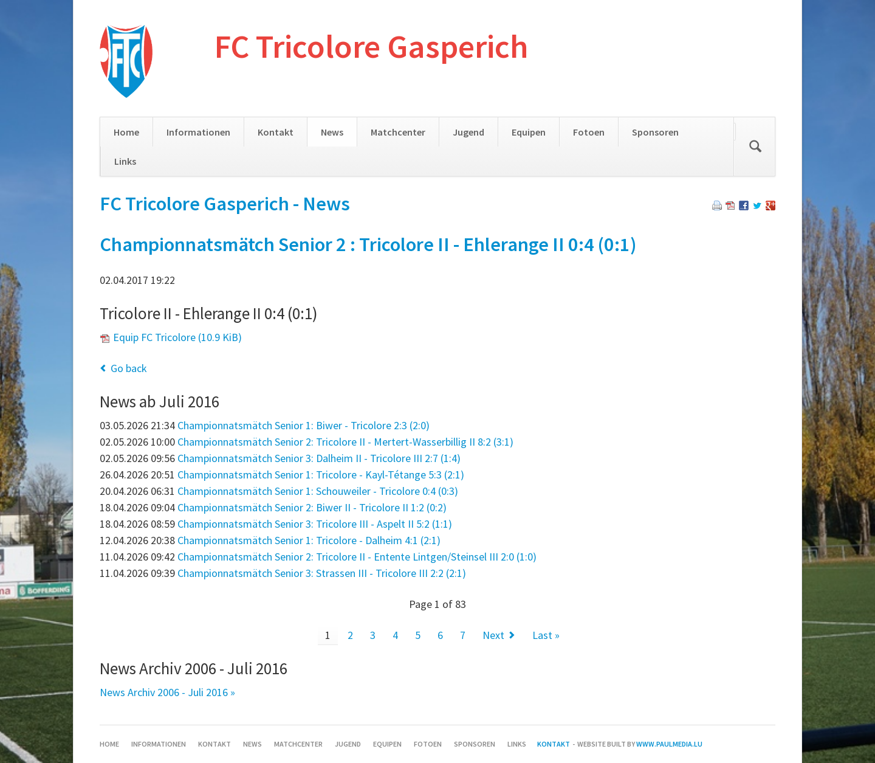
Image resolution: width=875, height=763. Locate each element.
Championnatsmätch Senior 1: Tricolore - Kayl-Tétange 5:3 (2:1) (320, 475)
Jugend (468, 132)
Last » (546, 635)
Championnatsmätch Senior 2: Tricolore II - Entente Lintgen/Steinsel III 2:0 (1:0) (357, 557)
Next (493, 635)
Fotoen (589, 132)
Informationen (198, 132)
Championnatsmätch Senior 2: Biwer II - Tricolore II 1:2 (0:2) (312, 507)
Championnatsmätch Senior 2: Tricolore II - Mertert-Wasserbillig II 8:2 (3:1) (345, 442)
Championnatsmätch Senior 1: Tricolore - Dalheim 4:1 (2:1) (309, 540)
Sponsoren (655, 132)
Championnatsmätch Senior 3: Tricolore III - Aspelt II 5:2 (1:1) (314, 524)
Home (126, 132)
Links (125, 161)
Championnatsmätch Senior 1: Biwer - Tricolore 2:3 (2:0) (303, 425)
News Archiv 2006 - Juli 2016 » (167, 692)
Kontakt (275, 132)
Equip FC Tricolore (177, 337)
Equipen (529, 132)
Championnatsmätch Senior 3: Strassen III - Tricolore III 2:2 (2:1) (321, 573)
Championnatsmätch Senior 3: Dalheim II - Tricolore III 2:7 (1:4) (319, 458)
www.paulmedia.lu (669, 743)
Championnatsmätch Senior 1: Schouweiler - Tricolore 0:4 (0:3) (317, 491)
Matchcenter (398, 132)
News (332, 132)
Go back (129, 368)
